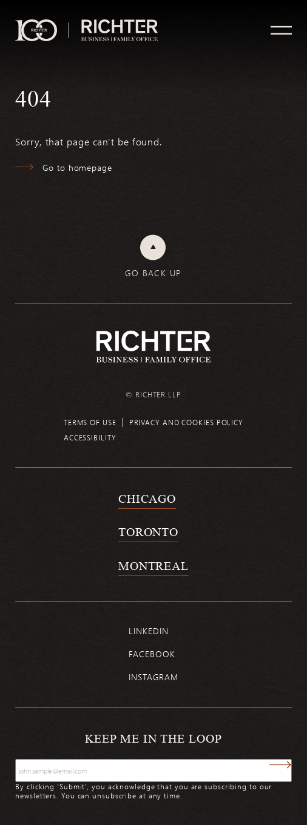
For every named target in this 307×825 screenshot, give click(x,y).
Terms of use (90, 422)
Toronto (148, 531)
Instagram (153, 677)
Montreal (153, 565)
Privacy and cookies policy (186, 422)
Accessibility (90, 437)
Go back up (153, 273)
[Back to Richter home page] (153, 346)
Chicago (147, 498)
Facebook (152, 654)
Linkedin (148, 631)
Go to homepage (77, 167)
